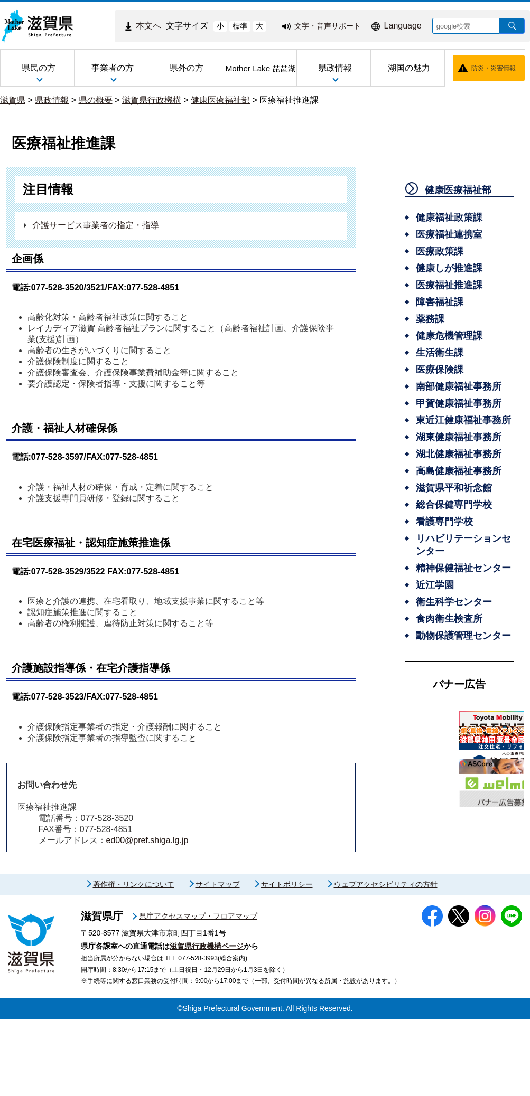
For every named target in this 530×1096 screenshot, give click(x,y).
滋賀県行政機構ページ (207, 1023)
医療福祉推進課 (289, 100)
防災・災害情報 (493, 68)
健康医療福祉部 (220, 100)
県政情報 (52, 100)
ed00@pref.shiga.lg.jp (147, 840)
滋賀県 (12, 100)
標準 (240, 26)
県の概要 (96, 100)
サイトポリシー (287, 961)
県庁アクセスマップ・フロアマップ (198, 993)
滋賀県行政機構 (151, 100)
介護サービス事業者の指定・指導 (95, 225)
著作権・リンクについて (133, 961)
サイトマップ (218, 961)
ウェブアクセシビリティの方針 (386, 961)
